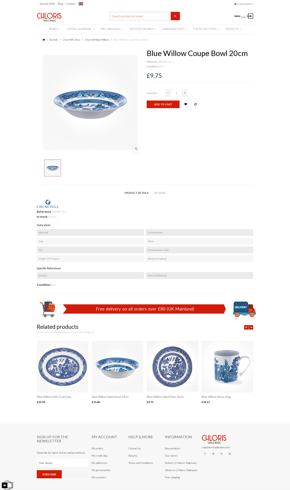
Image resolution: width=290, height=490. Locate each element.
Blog (60, 3)
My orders (97, 448)
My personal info (101, 470)
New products (173, 448)
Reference (152, 61)
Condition (152, 66)
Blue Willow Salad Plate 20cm (165, 396)
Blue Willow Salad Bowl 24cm (110, 396)
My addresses (99, 462)
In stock (42, 216)
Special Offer (47, 3)
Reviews (160, 192)
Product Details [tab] (136, 192)
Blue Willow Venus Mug (216, 396)
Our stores (171, 455)
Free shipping (172, 477)
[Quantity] (176, 93)
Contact (71, 3)
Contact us (134, 448)
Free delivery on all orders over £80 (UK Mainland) (145, 308)
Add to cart (163, 104)
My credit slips (100, 455)
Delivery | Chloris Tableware (181, 462)
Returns (133, 455)
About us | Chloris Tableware (181, 470)
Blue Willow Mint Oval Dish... (54, 396)
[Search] (145, 16)
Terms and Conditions (140, 462)
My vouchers (99, 477)
